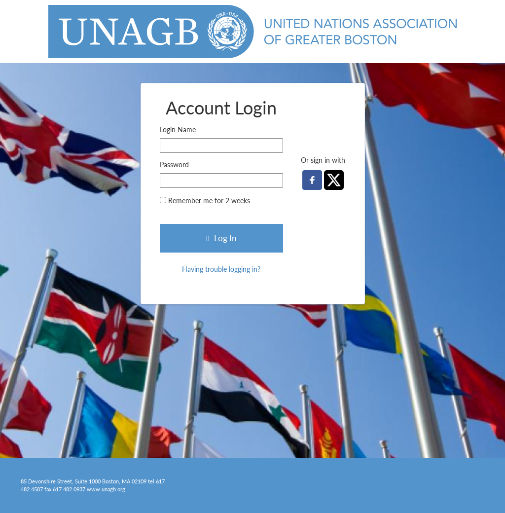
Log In (221, 238)
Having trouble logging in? (221, 269)
